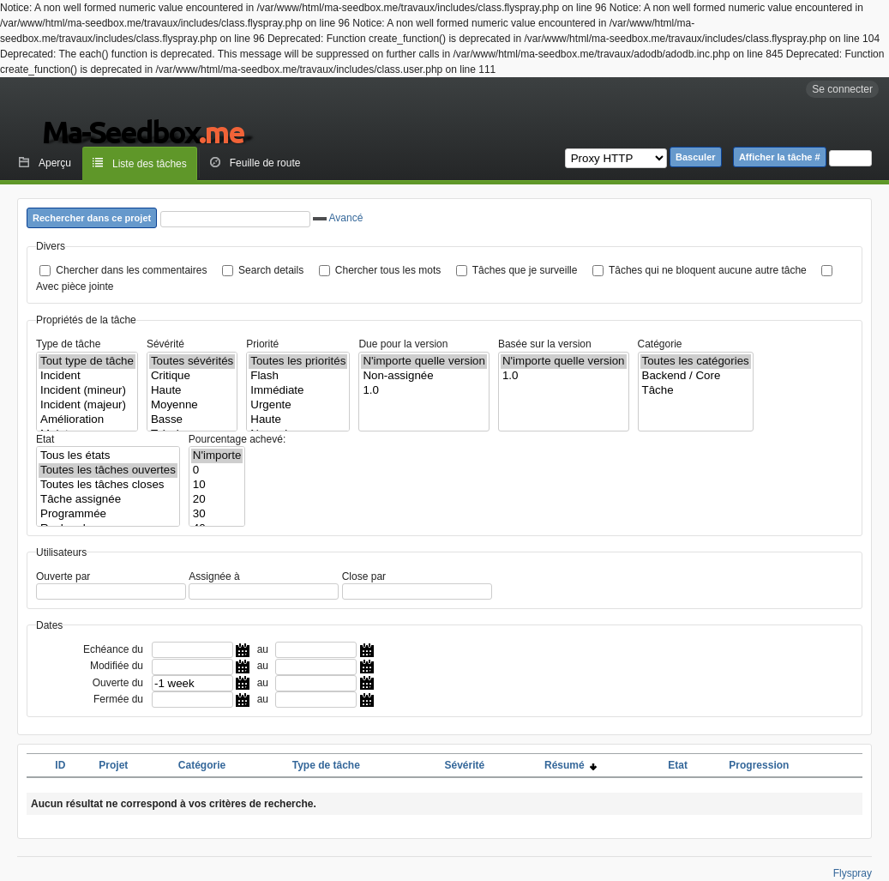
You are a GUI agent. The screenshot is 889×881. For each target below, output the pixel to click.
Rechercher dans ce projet (92, 218)
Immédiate (298, 390)
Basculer (695, 157)
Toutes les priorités (298, 361)
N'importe (217, 456)
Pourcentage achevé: (237, 439)
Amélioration (87, 420)
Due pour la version (403, 344)
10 (217, 485)
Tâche (695, 390)
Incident (87, 376)
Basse (192, 420)
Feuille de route (265, 163)
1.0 (424, 390)
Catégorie (660, 344)
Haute (192, 390)
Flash (298, 376)
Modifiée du (116, 666)
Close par (364, 576)
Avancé (338, 218)
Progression (759, 765)
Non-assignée (424, 376)
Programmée (108, 514)
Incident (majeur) (87, 405)
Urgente (298, 405)
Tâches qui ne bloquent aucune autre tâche (708, 270)
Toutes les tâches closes (108, 485)
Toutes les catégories (695, 361)
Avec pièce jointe (75, 287)
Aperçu (55, 163)
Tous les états (108, 456)
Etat (45, 439)
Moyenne (192, 405)
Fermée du (118, 699)
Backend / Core (695, 376)
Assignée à (214, 576)
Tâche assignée (108, 499)
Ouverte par (63, 576)
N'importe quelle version (424, 361)
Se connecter (842, 89)
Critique (192, 376)
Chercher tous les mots (388, 270)
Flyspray (852, 873)
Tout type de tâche (87, 361)
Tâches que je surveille (525, 270)
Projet (113, 765)
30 (217, 514)
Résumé (570, 765)
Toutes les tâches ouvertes (108, 470)
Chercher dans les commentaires (131, 270)
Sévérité (165, 344)
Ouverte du (118, 683)
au (262, 649)
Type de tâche (68, 344)
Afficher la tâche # (779, 157)
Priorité (262, 344)
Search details (270, 270)
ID (60, 765)
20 (217, 499)
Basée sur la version (545, 344)
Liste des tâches (149, 164)
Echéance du (113, 649)
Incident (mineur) (87, 390)
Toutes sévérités (192, 361)
